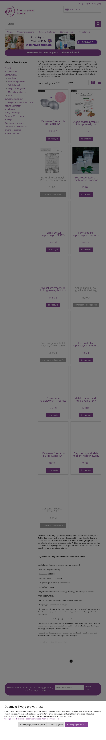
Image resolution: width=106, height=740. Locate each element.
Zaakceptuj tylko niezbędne (32, 724)
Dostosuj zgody (56, 724)
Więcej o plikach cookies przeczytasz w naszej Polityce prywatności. (31, 719)
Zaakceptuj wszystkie (76, 724)
